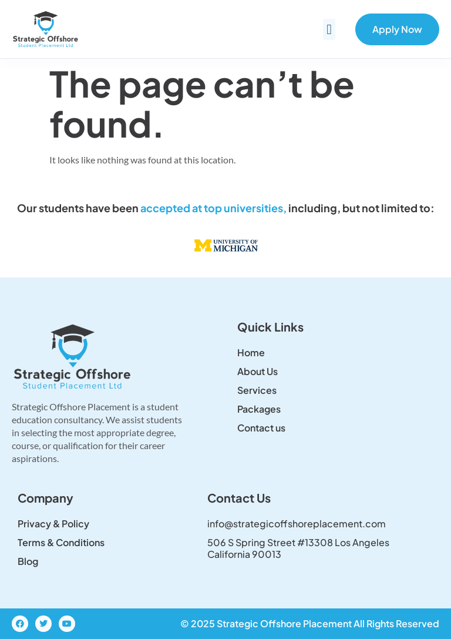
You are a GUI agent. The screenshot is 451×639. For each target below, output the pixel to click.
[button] (329, 29)
